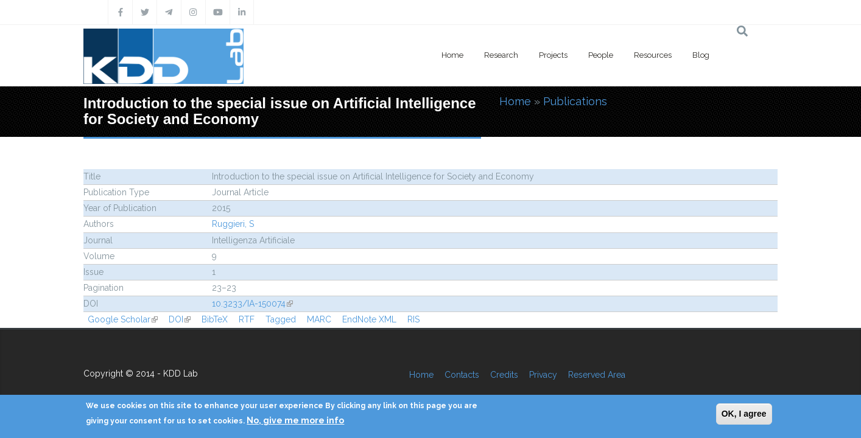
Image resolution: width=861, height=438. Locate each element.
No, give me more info (295, 420)
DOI (180, 319)
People (600, 55)
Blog (700, 55)
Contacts (462, 375)
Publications (575, 101)
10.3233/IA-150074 (252, 303)
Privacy (543, 375)
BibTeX (215, 319)
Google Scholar (123, 319)
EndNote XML (369, 319)
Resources (653, 55)
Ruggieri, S (233, 224)
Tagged (280, 319)
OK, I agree (744, 414)
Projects (553, 55)
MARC (319, 319)
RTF (247, 319)
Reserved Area (596, 375)
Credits (504, 375)
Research (501, 55)
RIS (413, 319)
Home (452, 55)
